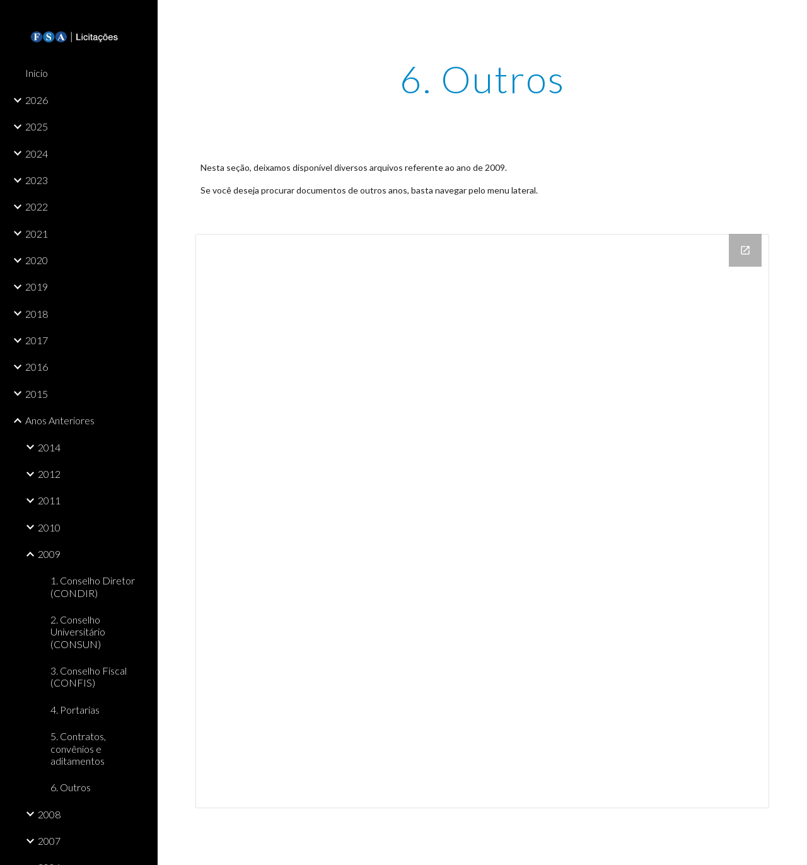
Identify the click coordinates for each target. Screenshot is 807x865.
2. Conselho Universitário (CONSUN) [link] (77, 631)
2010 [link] (49, 527)
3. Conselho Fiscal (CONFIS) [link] (88, 676)
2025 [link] (36, 126)
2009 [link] (49, 554)
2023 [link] (36, 180)
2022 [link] (36, 206)
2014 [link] (49, 447)
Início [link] (36, 73)
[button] (792, 18)
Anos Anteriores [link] (60, 420)
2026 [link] (36, 100)
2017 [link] (36, 340)
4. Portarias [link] (75, 710)
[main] (482, 79)
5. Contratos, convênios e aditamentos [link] (78, 748)
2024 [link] (36, 154)
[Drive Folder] (482, 521)
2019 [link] (36, 287)
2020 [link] (36, 260)
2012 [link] (49, 474)
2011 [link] (49, 500)
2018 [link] (36, 314)
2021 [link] (36, 234)
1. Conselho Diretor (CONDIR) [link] (92, 586)
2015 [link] (36, 394)
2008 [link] (49, 814)
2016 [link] (36, 367)
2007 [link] (49, 841)
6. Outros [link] (70, 787)
